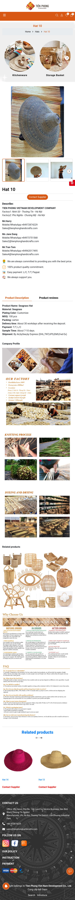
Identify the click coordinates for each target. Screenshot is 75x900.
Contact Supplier (37, 197)
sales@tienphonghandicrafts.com (22, 829)
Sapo (44, 889)
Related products (37, 732)
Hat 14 (5, 780)
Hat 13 (42, 780)
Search (31, 895)
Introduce (42, 895)
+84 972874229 (14, 824)
